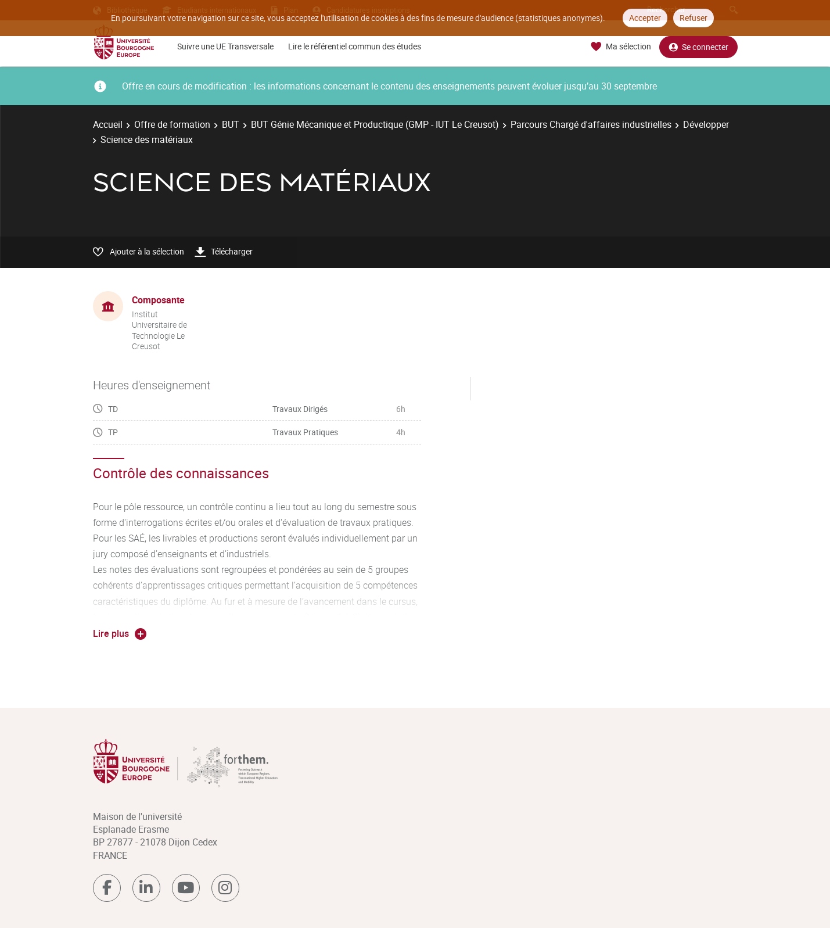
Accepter (645, 17)
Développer (706, 124)
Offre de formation (172, 124)
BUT (230, 124)
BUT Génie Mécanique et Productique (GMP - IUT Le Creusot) (375, 124)
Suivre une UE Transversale (225, 46)
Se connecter (698, 46)
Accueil (108, 124)
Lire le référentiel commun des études (354, 46)
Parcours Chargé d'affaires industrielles (591, 124)
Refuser (693, 17)
